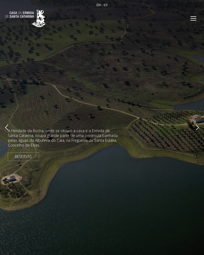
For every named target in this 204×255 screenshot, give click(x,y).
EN (98, 5)
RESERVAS (23, 156)
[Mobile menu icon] (193, 18)
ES (106, 5)
